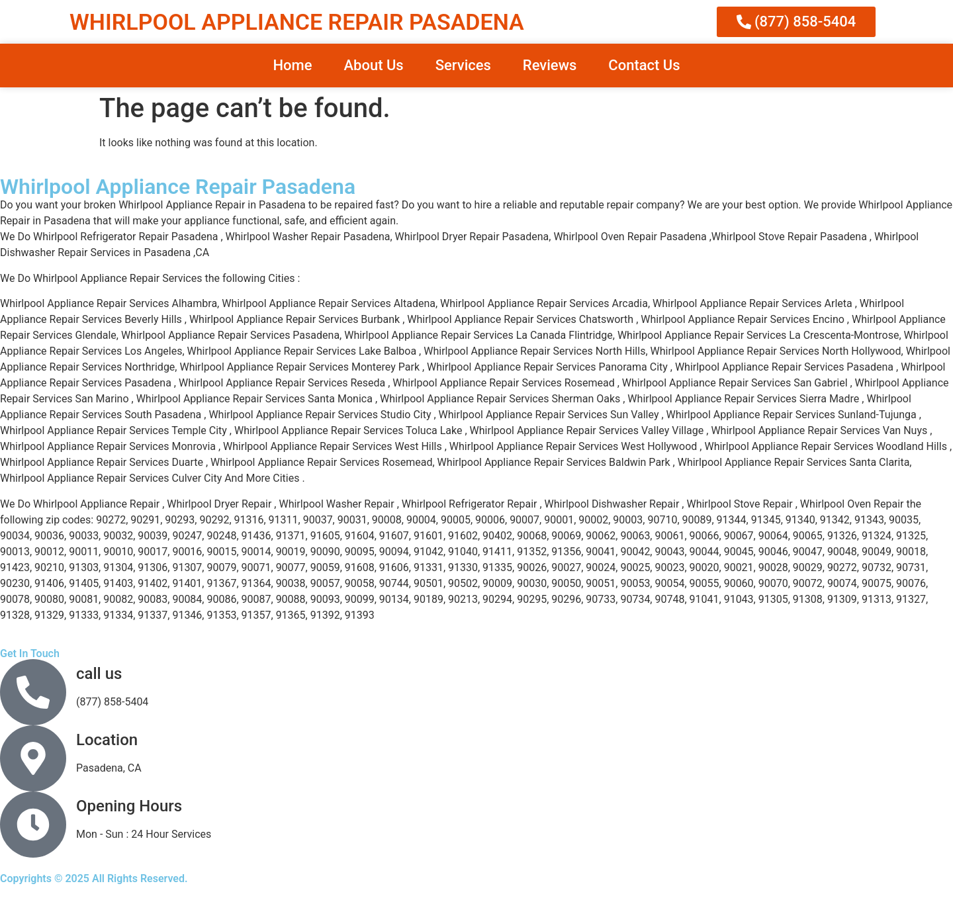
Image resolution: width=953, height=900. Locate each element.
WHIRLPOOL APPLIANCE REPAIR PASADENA (296, 22)
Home (292, 65)
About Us (373, 65)
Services (463, 65)
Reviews (549, 65)
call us (99, 673)
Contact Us (644, 65)
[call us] (33, 692)
